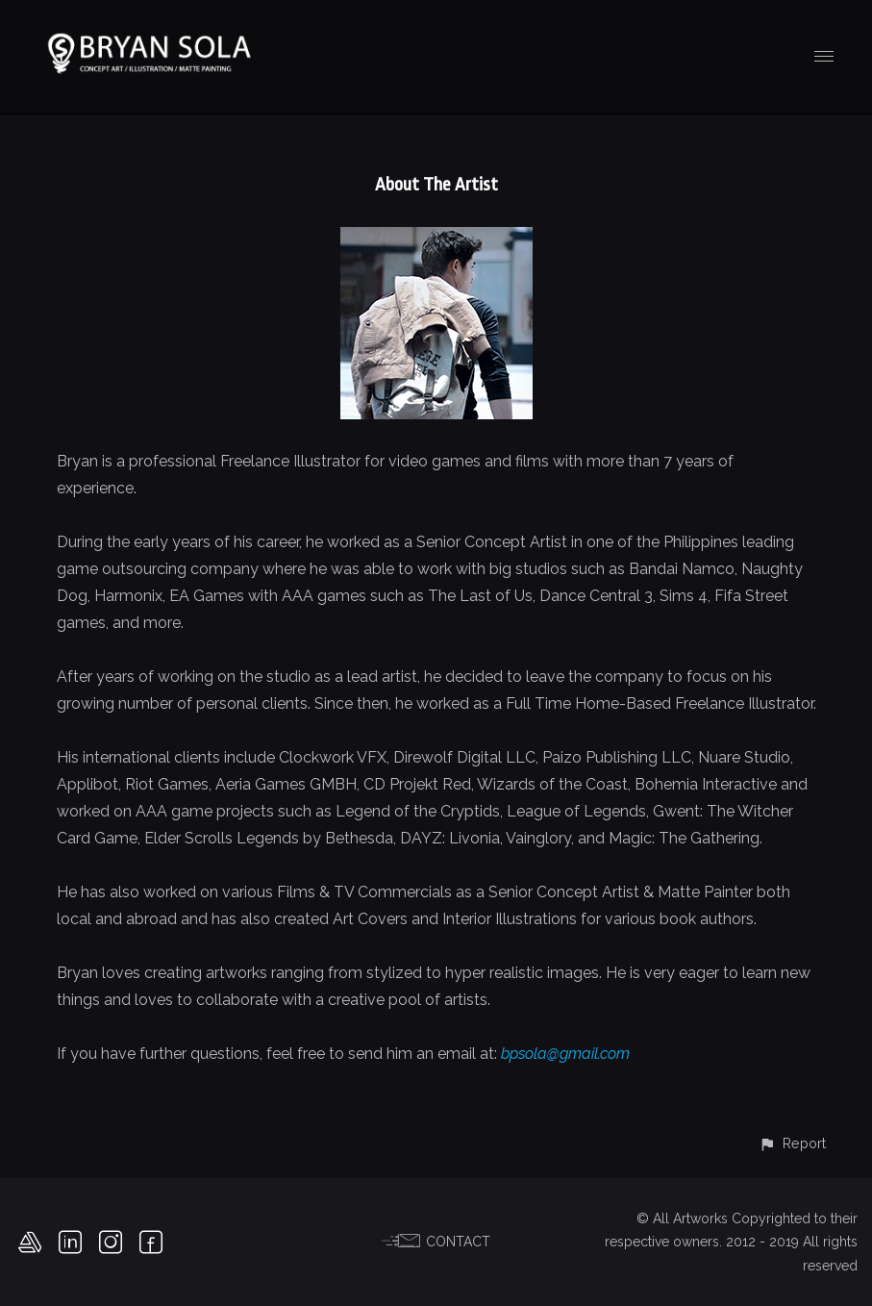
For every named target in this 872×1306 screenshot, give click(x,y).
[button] (792, 1143)
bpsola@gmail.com (565, 1053)
